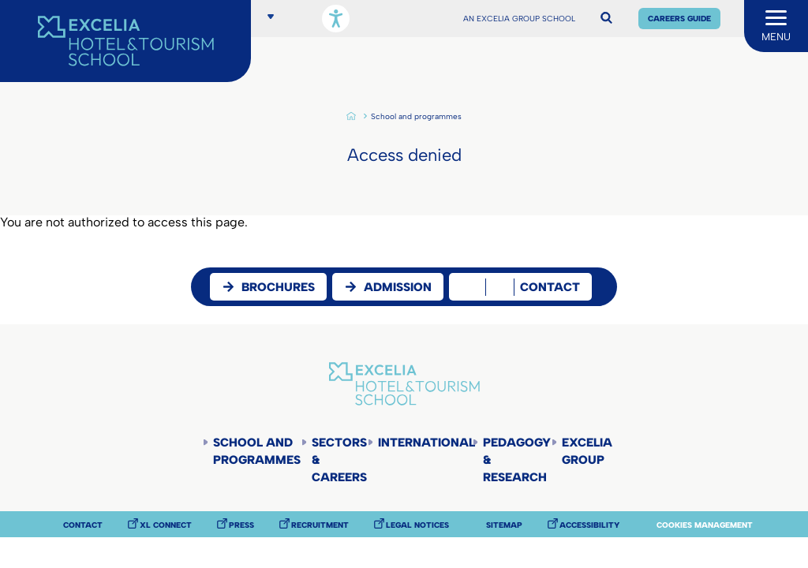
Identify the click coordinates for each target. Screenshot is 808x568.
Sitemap (504, 525)
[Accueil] (125, 41)
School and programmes (416, 116)
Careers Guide (679, 18)
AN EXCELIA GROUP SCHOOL (519, 19)
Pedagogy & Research (517, 459)
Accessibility (589, 525)
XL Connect (166, 525)
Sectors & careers (339, 459)
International (425, 442)
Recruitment (320, 525)
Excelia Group (587, 451)
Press (241, 525)
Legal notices (417, 525)
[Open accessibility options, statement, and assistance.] (336, 18)
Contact (83, 525)
